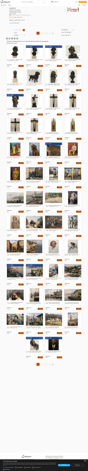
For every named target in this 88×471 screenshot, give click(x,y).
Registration (83, 1)
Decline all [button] (77, 465)
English (84, 5)
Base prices (22, 41)
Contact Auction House (15, 11)
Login (76, 1)
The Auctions (4, 5)
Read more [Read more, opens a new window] (5, 465)
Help (79, 5)
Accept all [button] (64, 465)
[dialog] (44, 465)
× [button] (86, 460)
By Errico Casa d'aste (14, 10)
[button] (29, 469)
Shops (9, 5)
